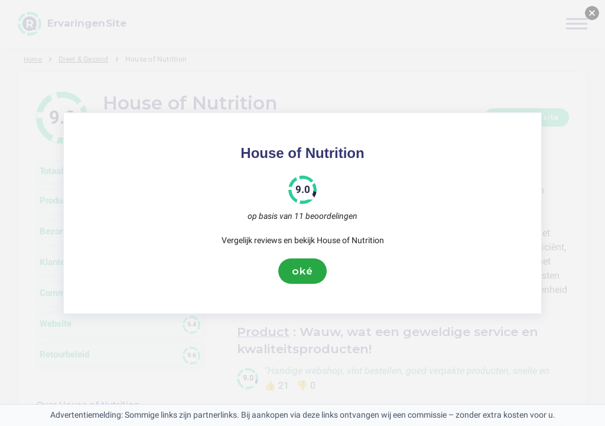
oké (302, 271)
